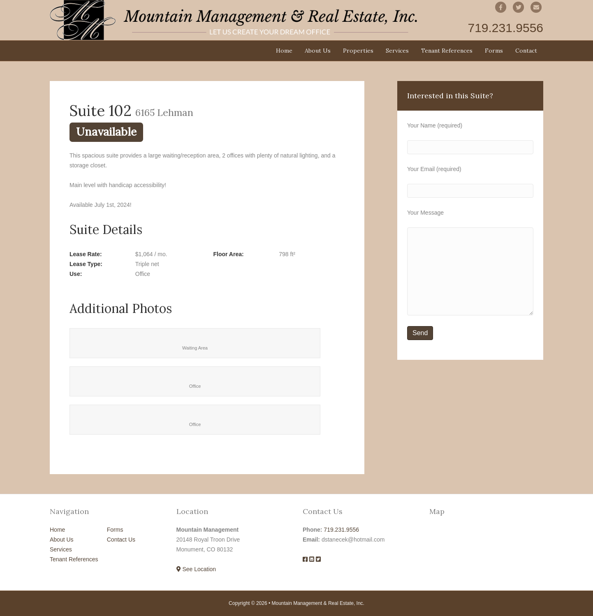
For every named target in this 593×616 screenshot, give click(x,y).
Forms (494, 50)
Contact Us (121, 539)
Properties (358, 50)
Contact (526, 50)
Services (397, 50)
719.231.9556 (341, 529)
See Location (196, 569)
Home (284, 50)
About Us (318, 50)
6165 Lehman (164, 112)
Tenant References (447, 50)
